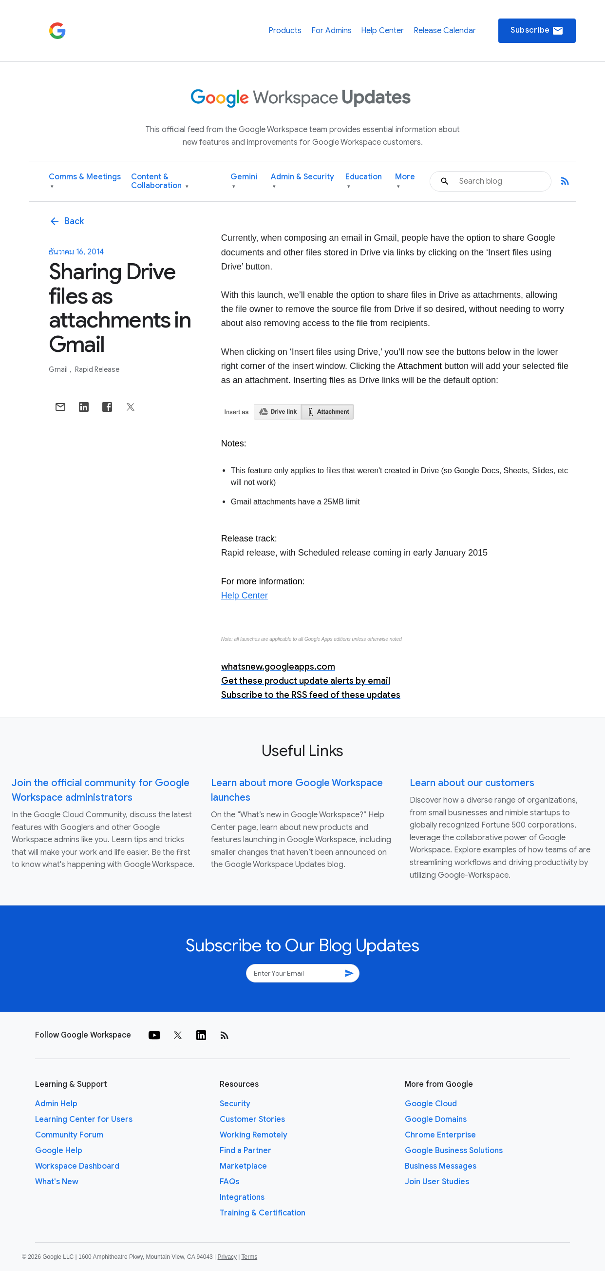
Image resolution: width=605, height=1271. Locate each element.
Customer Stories (252, 1119)
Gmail (59, 369)
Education (363, 182)
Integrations (242, 1197)
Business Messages (440, 1166)
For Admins (331, 31)
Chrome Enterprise (440, 1135)
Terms (249, 1256)
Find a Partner (245, 1150)
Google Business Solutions (454, 1150)
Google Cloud (431, 1104)
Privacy (227, 1256)
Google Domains (436, 1119)
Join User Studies (437, 1182)
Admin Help (56, 1104)
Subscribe (537, 31)
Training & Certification (262, 1213)
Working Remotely (253, 1135)
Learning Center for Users (83, 1119)
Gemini (243, 182)
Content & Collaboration (160, 182)
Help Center (382, 31)
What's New (56, 1182)
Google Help (58, 1150)
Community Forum (69, 1135)
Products (285, 31)
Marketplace (243, 1166)
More (405, 182)
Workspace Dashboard (77, 1166)
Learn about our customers (472, 783)
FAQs (229, 1182)
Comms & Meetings (85, 182)
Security (235, 1104)
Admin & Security (302, 182)
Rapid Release (97, 369)
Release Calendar (445, 31)
